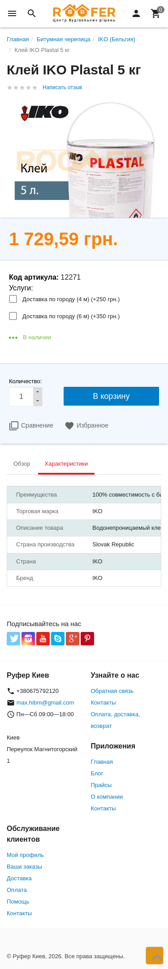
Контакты (103, 702)
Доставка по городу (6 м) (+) (71, 316)
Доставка (19, 878)
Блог (97, 773)
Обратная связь (112, 691)
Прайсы (101, 785)
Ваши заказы (24, 866)
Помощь (18, 901)
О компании (107, 796)
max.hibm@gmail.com (45, 702)
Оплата (17, 890)
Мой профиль (25, 855)
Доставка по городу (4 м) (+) (71, 299)
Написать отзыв (62, 87)
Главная (102, 761)
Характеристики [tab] (66, 463)
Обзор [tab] (21, 463)
